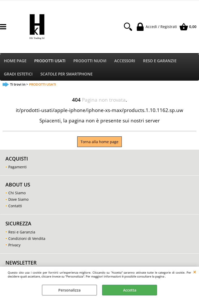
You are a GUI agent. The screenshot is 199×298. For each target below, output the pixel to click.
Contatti (15, 207)
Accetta (129, 290)
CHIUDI (194, 271)
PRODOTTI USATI (50, 61)
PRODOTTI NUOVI (89, 61)
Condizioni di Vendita (26, 239)
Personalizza (69, 290)
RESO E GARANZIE (159, 61)
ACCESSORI (124, 61)
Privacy (14, 246)
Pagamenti (17, 168)
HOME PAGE (15, 61)
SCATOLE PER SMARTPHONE (66, 75)
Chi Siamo (17, 194)
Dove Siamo (18, 200)
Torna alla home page (99, 143)
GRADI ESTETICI (18, 75)
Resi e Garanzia (21, 233)
